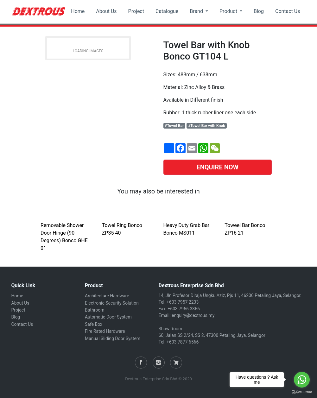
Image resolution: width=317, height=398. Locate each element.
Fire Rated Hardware (105, 331)
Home (78, 11)
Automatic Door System (108, 316)
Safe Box (93, 324)
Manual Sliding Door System (112, 338)
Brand (197, 11)
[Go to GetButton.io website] (302, 392)
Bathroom (94, 310)
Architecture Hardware (107, 295)
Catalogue (166, 11)
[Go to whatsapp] (302, 380)
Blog (259, 11)
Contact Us (287, 11)
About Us (106, 11)
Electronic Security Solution (112, 303)
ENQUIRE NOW (217, 167)
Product (228, 11)
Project (136, 11)
